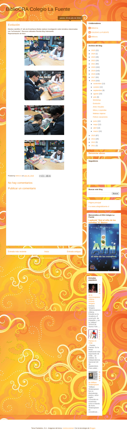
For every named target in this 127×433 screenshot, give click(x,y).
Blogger (92, 428)
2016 (93, 81)
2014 (93, 139)
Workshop (97, 100)
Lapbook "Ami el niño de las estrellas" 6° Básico (102, 221)
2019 (93, 71)
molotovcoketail (68, 428)
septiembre (97, 90)
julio (95, 97)
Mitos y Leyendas (99, 110)
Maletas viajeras (99, 113)
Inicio (46, 252)
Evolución (96, 103)
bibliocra (94, 37)
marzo (96, 131)
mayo (95, 124)
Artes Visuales (98, 107)
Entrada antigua (74, 252)
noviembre (97, 84)
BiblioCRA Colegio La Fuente (38, 9)
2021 (93, 64)
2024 (93, 54)
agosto (96, 94)
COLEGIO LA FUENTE (100, 32)
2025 (93, 50)
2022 (93, 60)
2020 (93, 67)
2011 (93, 146)
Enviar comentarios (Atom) (49, 258)
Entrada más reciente (17, 252)
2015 (93, 135)
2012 (93, 142)
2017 (93, 77)
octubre (96, 87)
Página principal (95, 203)
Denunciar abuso (97, 153)
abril (95, 128)
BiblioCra (94, 28)
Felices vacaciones (100, 117)
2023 (93, 57)
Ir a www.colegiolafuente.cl (99, 206)
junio (95, 121)
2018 (93, 74)
